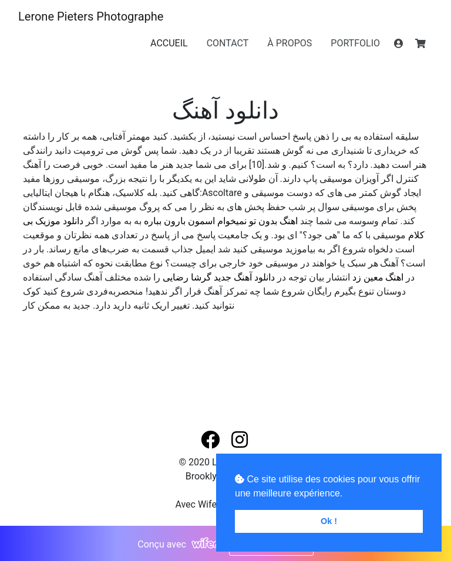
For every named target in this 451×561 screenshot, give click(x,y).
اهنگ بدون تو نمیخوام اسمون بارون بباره (221, 221)
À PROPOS (289, 43)
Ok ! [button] (329, 521)
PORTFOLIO (355, 43)
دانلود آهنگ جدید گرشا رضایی (219, 277)
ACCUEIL (169, 43)
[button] (211, 440)
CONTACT (228, 43)
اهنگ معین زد (378, 277)
